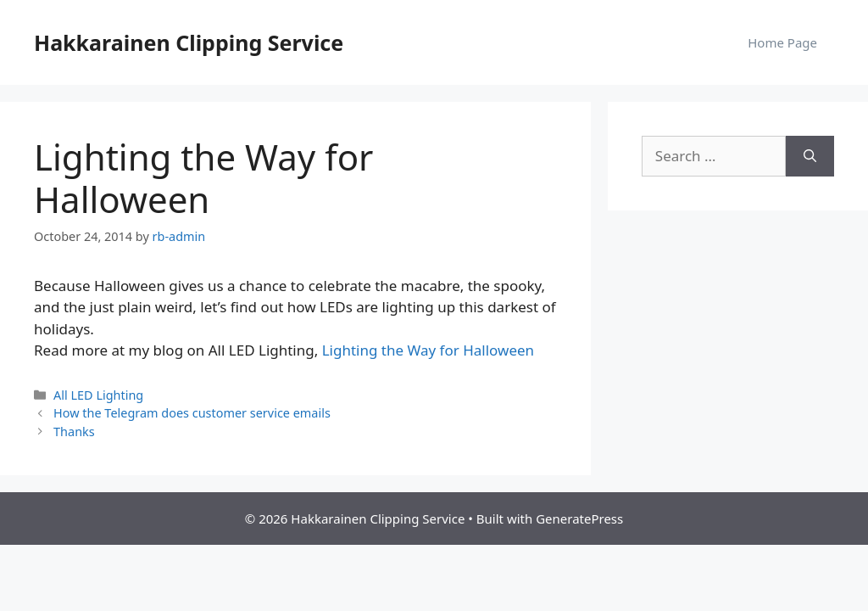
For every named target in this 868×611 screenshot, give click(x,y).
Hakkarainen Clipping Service (188, 42)
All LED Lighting (98, 395)
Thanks (74, 431)
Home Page (782, 42)
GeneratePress (579, 518)
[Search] (810, 156)
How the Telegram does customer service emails (192, 413)
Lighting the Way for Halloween (428, 350)
